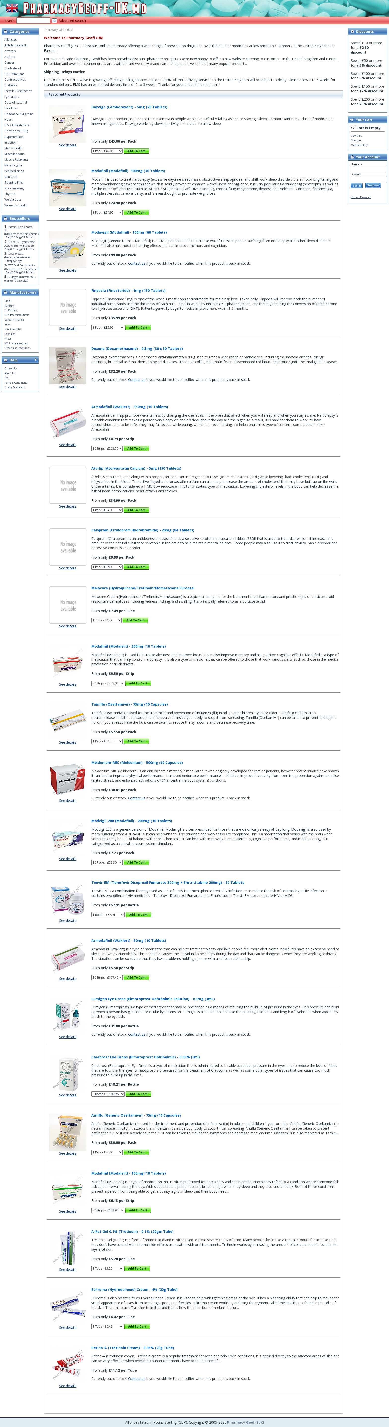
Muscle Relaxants (16, 159)
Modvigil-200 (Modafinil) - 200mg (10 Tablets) (131, 820)
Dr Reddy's (10, 310)
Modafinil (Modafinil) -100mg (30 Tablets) (128, 170)
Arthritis (10, 51)
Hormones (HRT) (16, 131)
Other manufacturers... (18, 348)
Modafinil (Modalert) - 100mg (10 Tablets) (128, 1173)
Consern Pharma (14, 319)
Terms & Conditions (15, 382)
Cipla (7, 301)
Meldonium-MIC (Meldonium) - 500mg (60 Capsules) (137, 762)
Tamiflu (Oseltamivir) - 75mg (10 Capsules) (129, 704)
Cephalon (10, 334)
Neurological (13, 165)
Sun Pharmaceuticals (16, 315)
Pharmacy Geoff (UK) (245, 1422)
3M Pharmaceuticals (16, 343)
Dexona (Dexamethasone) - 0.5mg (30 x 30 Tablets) (137, 348)
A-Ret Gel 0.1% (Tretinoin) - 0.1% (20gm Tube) (132, 1231)
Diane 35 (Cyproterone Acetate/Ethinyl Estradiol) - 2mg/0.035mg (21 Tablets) (19, 245)
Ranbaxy (9, 305)
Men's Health (13, 148)
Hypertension (14, 137)
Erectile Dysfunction (18, 91)
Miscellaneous (14, 154)
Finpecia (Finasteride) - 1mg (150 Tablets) (128, 290)
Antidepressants (16, 45)
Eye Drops (11, 97)
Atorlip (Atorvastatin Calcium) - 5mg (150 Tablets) (136, 468)
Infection (10, 142)
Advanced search (72, 20)
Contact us (136, 263)
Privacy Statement (14, 387)
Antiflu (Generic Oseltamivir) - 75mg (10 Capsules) (136, 1115)
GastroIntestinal (15, 102)
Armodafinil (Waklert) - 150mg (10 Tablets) (129, 406)
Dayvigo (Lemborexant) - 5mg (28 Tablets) (129, 107)
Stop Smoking (14, 188)
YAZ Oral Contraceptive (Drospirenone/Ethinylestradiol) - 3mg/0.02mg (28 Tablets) (22, 269)
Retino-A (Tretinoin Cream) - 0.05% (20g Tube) (132, 1347)
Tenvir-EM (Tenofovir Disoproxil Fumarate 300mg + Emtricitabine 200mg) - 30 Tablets (167, 882)
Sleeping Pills (13, 182)
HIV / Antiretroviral (17, 125)
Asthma (9, 57)
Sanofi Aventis (12, 329)
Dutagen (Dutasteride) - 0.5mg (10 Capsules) (20, 278)
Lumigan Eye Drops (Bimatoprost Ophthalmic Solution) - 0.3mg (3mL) (153, 998)
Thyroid (9, 194)
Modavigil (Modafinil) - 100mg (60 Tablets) (129, 232)
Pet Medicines (14, 171)
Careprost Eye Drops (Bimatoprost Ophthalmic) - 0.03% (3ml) (145, 1057)
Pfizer (7, 338)
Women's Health (16, 205)
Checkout (356, 140)
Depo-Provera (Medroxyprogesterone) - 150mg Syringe (18, 257)
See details (67, 145)
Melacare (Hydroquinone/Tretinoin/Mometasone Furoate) (143, 588)
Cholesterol (12, 68)
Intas (7, 324)
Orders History (359, 145)
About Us (9, 373)
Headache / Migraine (18, 114)
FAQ (6, 378)
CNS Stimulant (14, 74)
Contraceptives (15, 79)
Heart (8, 119)
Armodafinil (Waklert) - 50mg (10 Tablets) (128, 940)
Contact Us (10, 368)
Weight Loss (12, 199)
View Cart (356, 135)
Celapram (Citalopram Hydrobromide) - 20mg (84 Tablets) (142, 530)
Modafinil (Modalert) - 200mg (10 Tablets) (128, 646)
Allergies (10, 40)
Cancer (9, 62)
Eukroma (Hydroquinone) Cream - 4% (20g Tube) (134, 1289)
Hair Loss (11, 108)
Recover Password (361, 197)
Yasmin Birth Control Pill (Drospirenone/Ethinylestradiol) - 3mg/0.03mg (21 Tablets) (22, 232)
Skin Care (10, 177)
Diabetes (10, 85)
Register (373, 185)
